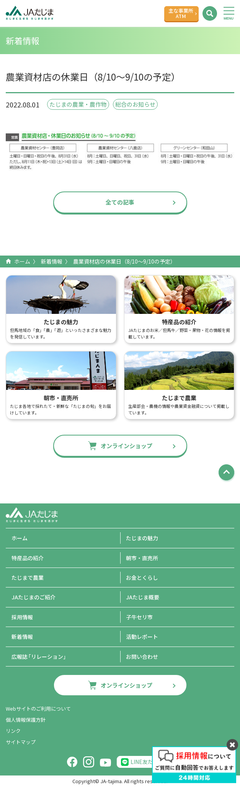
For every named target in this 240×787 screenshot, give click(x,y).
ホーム (22, 261)
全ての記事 (120, 202)
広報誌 (40, 656)
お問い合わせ (142, 656)
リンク (13, 730)
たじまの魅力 (142, 538)
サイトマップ (21, 742)
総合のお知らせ (135, 104)
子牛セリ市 (139, 617)
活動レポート (142, 636)
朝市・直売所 (142, 558)
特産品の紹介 (27, 558)
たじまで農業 (27, 577)
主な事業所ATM (180, 13)
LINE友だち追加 (150, 762)
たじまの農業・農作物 (78, 104)
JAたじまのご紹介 (33, 597)
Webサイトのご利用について (38, 708)
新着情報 (51, 261)
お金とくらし (142, 577)
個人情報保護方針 (26, 719)
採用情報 (22, 617)
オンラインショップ (126, 446)
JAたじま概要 (142, 597)
